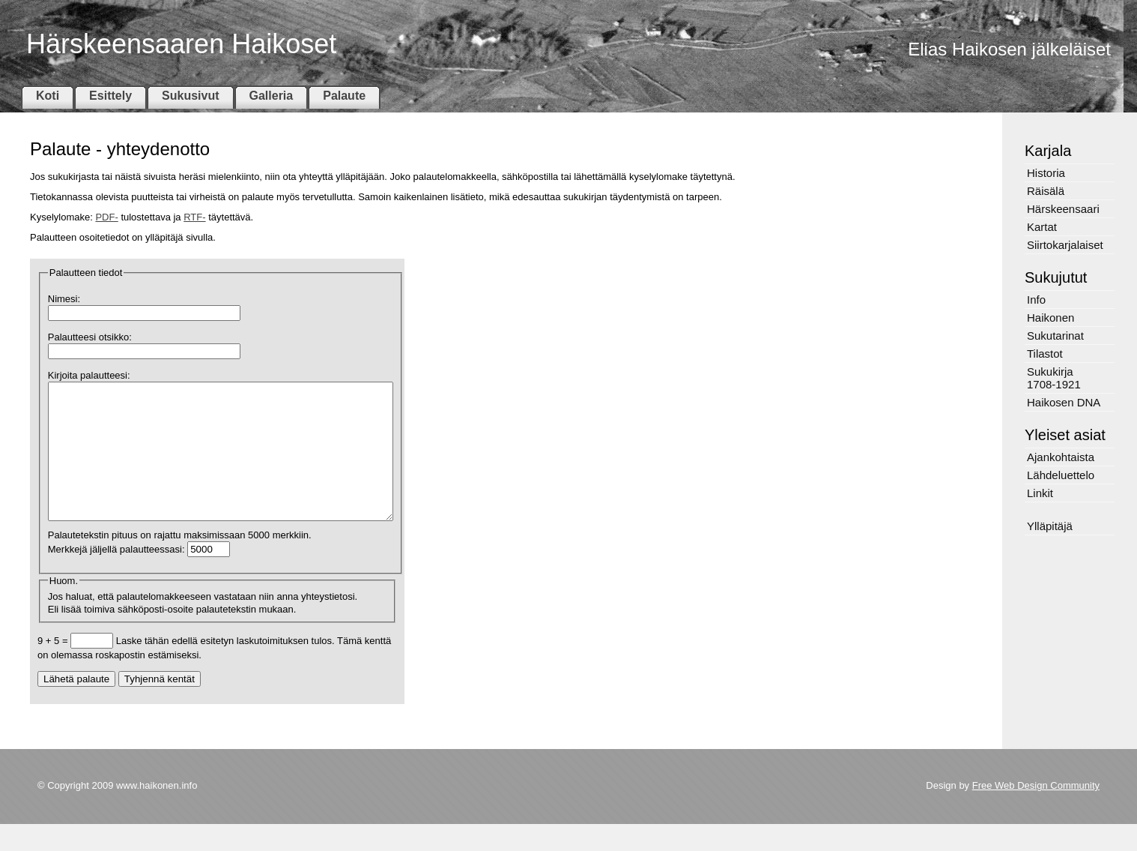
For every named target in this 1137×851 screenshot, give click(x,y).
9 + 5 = (53, 667)
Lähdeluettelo (1060, 475)
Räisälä (1045, 190)
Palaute (344, 95)
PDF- (106, 217)
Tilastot (1045, 353)
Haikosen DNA (1063, 402)
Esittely (110, 95)
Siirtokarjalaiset (1065, 244)
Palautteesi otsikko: (90, 337)
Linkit (1040, 493)
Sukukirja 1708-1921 (1054, 378)
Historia (1046, 172)
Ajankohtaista (1060, 457)
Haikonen (1050, 317)
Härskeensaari (1063, 208)
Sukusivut (190, 95)
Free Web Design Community (1036, 812)
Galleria (271, 95)
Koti (47, 95)
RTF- (194, 217)
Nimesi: (64, 298)
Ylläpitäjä (1050, 526)
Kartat (1042, 226)
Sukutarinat (1055, 335)
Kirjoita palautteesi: (89, 375)
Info (1036, 299)
